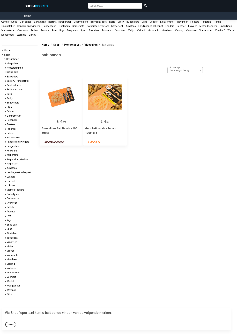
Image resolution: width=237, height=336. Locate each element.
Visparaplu (153, 30)
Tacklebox (107, 30)
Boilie (112, 21)
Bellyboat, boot (99, 21)
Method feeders (208, 26)
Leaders (170, 26)
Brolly (121, 21)
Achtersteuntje (9, 21)
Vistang (179, 30)
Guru (10, 324)
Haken (217, 21)
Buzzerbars (132, 21)
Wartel (230, 30)
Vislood (141, 30)
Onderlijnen (226, 26)
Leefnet (181, 26)
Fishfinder (182, 21)
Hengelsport (13, 59)
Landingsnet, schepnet (150, 26)
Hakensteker (8, 26)
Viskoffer (120, 30)
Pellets (34, 30)
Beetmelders (81, 21)
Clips (144, 21)
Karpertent (117, 26)
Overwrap (22, 30)
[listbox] (185, 70)
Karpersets (78, 26)
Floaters (194, 21)
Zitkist (32, 34)
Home (27, 16)
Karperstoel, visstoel (98, 26)
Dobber (154, 21)
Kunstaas (131, 26)
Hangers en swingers (28, 26)
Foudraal (206, 21)
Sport (7, 54)
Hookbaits (64, 26)
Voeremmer (205, 30)
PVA (54, 30)
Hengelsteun (49, 26)
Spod (83, 30)
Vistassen (191, 30)
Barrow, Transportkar (59, 21)
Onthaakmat (8, 30)
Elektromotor (167, 21)
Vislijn (131, 30)
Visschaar (167, 30)
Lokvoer (192, 26)
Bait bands (25, 21)
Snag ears (72, 30)
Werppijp (21, 34)
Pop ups (45, 30)
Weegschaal (7, 34)
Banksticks (40, 21)
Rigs (61, 30)
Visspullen (13, 63)
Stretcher (94, 30)
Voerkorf (220, 30)
